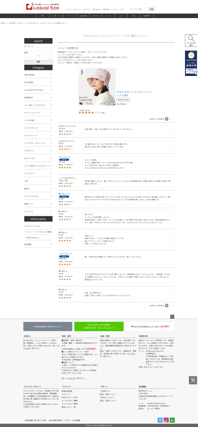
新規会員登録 (67, 391)
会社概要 (27, 244)
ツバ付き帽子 (11, 23)
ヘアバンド (69, 16)
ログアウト (87, 9)
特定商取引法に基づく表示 (35, 420)
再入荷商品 (28, 82)
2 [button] (169, 119)
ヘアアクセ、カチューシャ (34, 143)
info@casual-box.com (155, 351)
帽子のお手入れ (33, 237)
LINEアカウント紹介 (70, 397)
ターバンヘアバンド (32, 112)
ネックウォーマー (31, 135)
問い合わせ (97, 9)
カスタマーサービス (32, 226)
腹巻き (27, 188)
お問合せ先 (143, 336)
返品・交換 (105, 336)
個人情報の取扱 (55, 420)
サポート (104, 386)
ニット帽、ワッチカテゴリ (34, 105)
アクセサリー (29, 150)
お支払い (27, 336)
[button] (173, 119)
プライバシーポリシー (32, 386)
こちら (26, 348)
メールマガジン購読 (70, 400)
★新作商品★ (29, 74)
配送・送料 (66, 336)
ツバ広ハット (21, 23)
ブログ (121, 9)
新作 (42, 16)
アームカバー (29, 173)
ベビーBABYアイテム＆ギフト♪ (37, 166)
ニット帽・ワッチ (56, 16)
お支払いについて (107, 397)
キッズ (108, 16)
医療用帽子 (146, 16)
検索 (151, 9)
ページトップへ (172, 317)
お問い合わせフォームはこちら (150, 367)
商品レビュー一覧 (69, 407)
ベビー (121, 16)
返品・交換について (108, 400)
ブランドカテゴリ (31, 196)
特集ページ (28, 204)
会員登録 (106, 9)
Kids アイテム (29, 158)
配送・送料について (108, 394)
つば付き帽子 (83, 16)
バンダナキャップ (95, 16)
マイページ (66, 386)
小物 (133, 16)
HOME (3, 23)
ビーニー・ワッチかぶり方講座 (39, 232)
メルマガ (114, 9)
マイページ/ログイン (73, 9)
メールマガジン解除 (70, 403)
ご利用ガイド (105, 391)
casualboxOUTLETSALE (33, 90)
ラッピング (28, 211)
